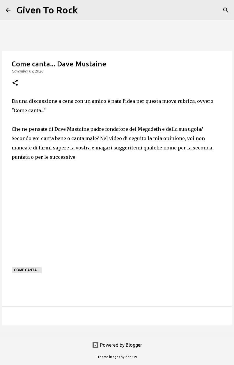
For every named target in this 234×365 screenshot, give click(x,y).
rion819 (131, 357)
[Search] (85, 10)
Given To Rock (47, 10)
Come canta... (26, 270)
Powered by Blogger (117, 345)
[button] (15, 83)
